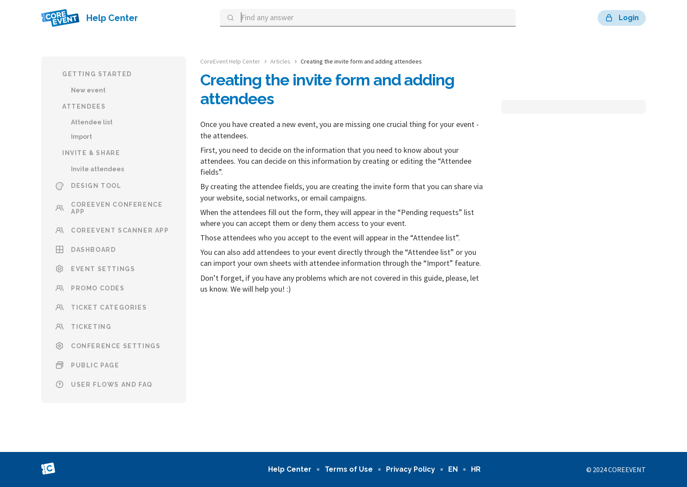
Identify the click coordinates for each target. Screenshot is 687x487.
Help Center (89, 18)
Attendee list (92, 122)
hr (476, 469)
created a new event (282, 124)
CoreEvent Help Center (230, 61)
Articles (280, 61)
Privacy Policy (410, 469)
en (453, 469)
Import (81, 136)
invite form (391, 186)
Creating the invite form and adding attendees (361, 61)
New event (88, 90)
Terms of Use (349, 469)
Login (622, 18)
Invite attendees (97, 169)
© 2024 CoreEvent (616, 469)
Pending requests (430, 212)
